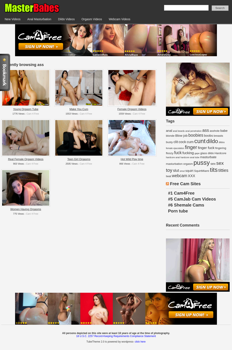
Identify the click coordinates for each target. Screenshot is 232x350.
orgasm (188, 163)
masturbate (208, 157)
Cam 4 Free (33, 113)
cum (190, 142)
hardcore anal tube (190, 157)
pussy (202, 162)
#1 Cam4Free (181, 193)
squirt (189, 170)
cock (182, 142)
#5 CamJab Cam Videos (192, 199)
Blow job (181, 135)
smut (182, 171)
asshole (215, 130)
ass (205, 130)
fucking (188, 153)
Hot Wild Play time (132, 159)
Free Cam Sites (185, 183)
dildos (222, 142)
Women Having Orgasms (25, 209)
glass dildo (207, 153)
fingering (220, 148)
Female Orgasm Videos (131, 109)
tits (214, 169)
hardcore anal (173, 157)
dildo (212, 141)
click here (140, 341)
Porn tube (178, 211)
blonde (170, 135)
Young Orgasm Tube (25, 109)
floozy (169, 153)
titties (223, 170)
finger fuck (206, 148)
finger (191, 147)
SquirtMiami (201, 170)
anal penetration (193, 131)
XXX (191, 176)
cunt (199, 141)
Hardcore (220, 153)
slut (176, 170)
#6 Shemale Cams (186, 205)
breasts (218, 135)
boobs (208, 135)
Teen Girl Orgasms (78, 159)
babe (224, 130)
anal (169, 130)
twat (168, 176)
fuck (178, 152)
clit (176, 142)
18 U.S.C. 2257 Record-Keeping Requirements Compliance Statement (116, 336)
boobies (195, 135)
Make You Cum (78, 109)
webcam (179, 175)
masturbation (174, 163)
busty (169, 142)
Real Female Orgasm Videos (26, 159)
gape (197, 153)
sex (213, 163)
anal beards (179, 131)
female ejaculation (175, 148)
